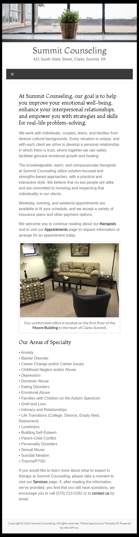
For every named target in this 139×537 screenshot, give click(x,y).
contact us (100, 493)
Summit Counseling (70, 50)
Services (40, 482)
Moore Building (45, 327)
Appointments (56, 230)
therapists (107, 224)
